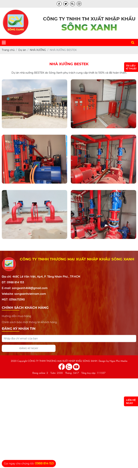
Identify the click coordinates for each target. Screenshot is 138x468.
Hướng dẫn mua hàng (16, 316)
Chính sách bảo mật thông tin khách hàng (29, 322)
